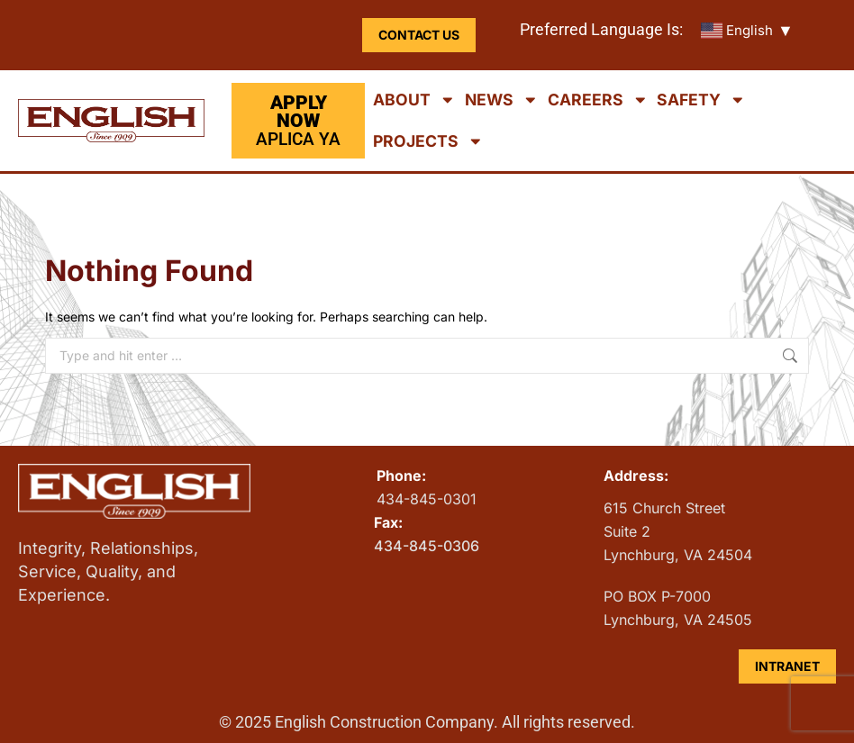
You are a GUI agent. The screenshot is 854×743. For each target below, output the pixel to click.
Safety (701, 100)
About (414, 100)
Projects (428, 141)
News (502, 100)
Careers (598, 100)
